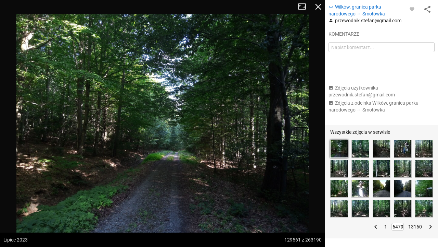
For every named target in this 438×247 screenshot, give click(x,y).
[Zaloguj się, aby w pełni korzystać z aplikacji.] (412, 9)
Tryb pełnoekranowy (304, 7)
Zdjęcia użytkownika (361, 91)
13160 (415, 227)
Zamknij (318, 7)
